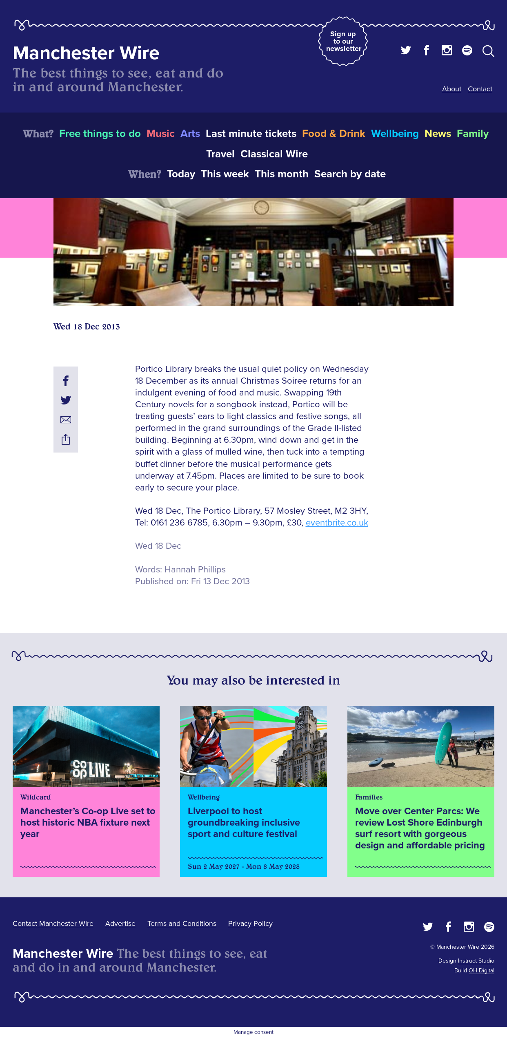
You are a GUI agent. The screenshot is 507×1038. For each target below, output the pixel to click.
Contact (480, 88)
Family (473, 133)
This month (282, 174)
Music (161, 133)
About (451, 88)
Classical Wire (274, 154)
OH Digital (481, 970)
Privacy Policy (250, 923)
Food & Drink (333, 133)
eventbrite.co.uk (337, 522)
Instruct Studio (476, 960)
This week (225, 174)
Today (181, 174)
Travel (220, 154)
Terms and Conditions (181, 923)
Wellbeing (395, 133)
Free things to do (100, 133)
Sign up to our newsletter (343, 41)
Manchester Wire (86, 53)
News (438, 133)
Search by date (350, 174)
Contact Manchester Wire (53, 923)
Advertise (120, 923)
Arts (190, 133)
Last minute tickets (251, 133)
